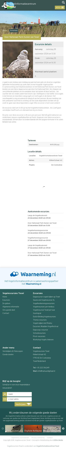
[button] (57, 7)
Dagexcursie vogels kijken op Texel (46, 297)
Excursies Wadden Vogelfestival (45, 326)
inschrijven (20, 404)
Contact (50, 438)
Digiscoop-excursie (40, 330)
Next (63, 428)
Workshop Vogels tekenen (43, 340)
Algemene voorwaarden (20, 438)
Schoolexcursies (39, 333)
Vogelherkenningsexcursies (44, 303)
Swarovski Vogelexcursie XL (44, 300)
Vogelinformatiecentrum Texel (47, 446)
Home (5, 31)
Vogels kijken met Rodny (42, 323)
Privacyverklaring (38, 438)
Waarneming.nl (33, 284)
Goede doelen (8, 354)
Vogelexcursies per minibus (43, 307)
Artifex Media (58, 440)
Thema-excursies (40, 320)
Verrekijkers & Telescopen (13, 351)
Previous (3, 428)
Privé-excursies (39, 336)
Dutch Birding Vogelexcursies (44, 317)
